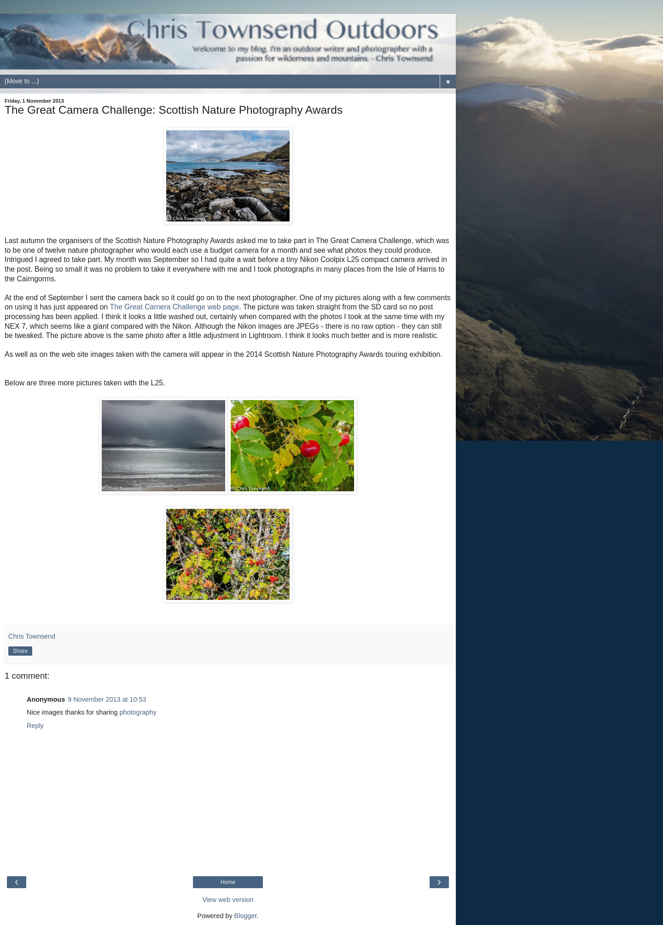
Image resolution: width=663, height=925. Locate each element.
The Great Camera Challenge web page (174, 307)
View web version (228, 899)
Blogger (245, 915)
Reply (35, 725)
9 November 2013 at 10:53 (107, 699)
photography (138, 712)
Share (20, 651)
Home (228, 882)
